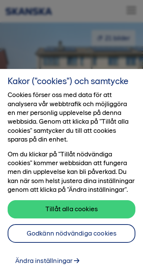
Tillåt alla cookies (71, 213)
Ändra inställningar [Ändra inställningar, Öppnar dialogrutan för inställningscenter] (43, 264)
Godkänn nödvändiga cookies (72, 237)
